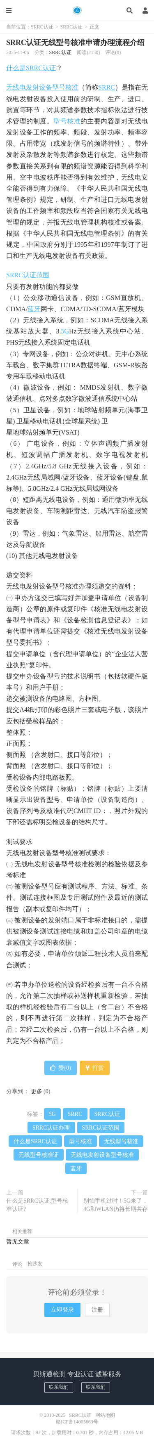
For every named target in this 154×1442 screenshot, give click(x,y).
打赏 (94, 1068)
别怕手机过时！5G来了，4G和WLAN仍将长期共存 (115, 1205)
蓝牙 (34, 308)
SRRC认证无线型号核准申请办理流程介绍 (75, 42)
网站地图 (105, 1415)
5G (65, 331)
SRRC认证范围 (27, 275)
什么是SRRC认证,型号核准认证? (37, 1205)
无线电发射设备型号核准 (42, 87)
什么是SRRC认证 (31, 67)
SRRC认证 (77, 10)
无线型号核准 (121, 1141)
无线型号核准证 (38, 1155)
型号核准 (66, 121)
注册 (97, 1310)
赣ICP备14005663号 (77, 1422)
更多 (36, 1091)
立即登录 (62, 1310)
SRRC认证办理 (51, 1128)
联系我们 (59, 1387)
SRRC (106, 87)
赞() (60, 1068)
